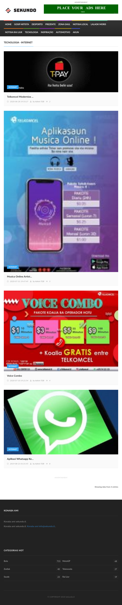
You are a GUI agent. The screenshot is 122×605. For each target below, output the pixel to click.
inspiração (47, 32)
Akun (76, 32)
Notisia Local (80, 24)
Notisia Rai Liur (13, 32)
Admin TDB (39, 101)
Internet (13, 87)
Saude (32, 576)
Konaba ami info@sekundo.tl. (41, 526)
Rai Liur (90, 576)
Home (8, 24)
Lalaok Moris (98, 24)
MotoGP (90, 561)
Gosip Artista (21, 24)
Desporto (37, 24)
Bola (32, 561)
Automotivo (63, 32)
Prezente (50, 24)
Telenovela (90, 569)
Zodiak (32, 569)
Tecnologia (31, 32)
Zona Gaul (64, 24)
